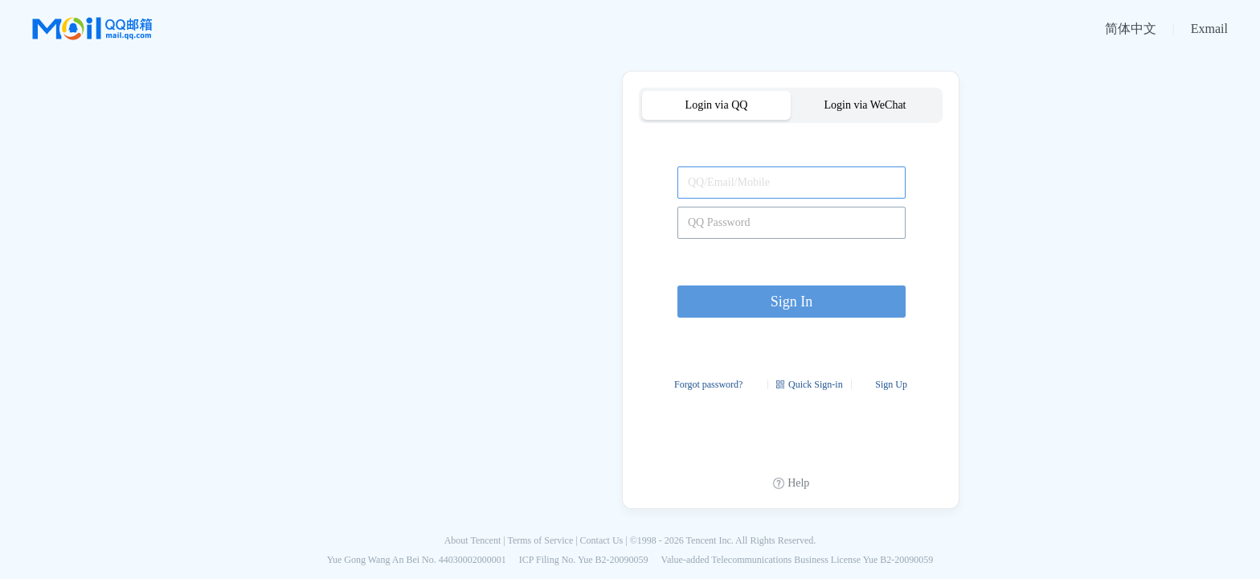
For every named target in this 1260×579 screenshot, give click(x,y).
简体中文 (1130, 28)
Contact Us (602, 540)
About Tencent (472, 540)
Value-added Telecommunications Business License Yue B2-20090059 (797, 559)
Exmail (1209, 28)
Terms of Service (540, 540)
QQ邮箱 (92, 29)
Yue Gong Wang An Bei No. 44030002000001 (416, 559)
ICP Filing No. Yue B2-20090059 (583, 559)
